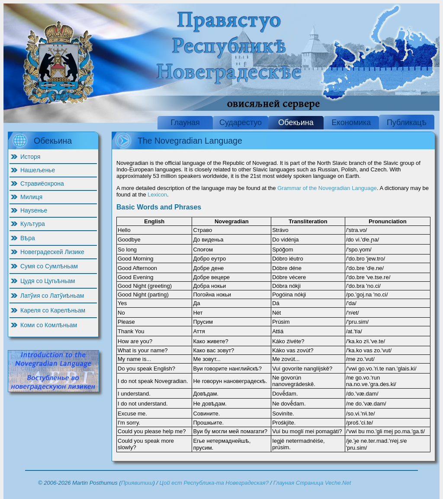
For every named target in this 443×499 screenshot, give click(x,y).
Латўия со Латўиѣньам (52, 295)
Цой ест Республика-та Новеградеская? (214, 483)
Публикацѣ (407, 122)
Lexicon (157, 194)
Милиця (31, 196)
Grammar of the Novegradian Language (327, 188)
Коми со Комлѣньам (48, 325)
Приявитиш (137, 483)
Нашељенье (37, 170)
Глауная (185, 122)
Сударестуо (240, 122)
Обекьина (295, 122)
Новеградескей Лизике (52, 251)
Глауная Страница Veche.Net (312, 483)
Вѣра (27, 238)
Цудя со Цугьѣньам (47, 280)
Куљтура (32, 223)
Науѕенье (33, 210)
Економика (351, 122)
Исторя (30, 156)
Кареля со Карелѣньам (52, 310)
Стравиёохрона (42, 183)
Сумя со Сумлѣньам (49, 266)
